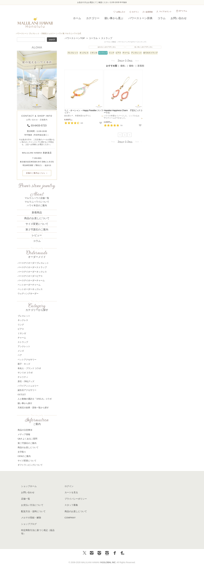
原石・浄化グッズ (26, 381)
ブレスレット (72, 53)
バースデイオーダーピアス (30, 276)
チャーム (126, 53)
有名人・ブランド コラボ (29, 368)
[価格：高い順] (132, 65)
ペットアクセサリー (27, 360)
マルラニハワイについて (37, 202)
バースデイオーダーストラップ (32, 267)
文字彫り (22, 452)
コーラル (93, 38)
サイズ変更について (37, 224)
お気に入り (120, 12)
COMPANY (70, 517)
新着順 (140, 65)
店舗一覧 (25, 498)
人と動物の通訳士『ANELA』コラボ (35, 399)
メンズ (21, 351)
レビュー (37, 235)
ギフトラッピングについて (30, 465)
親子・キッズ (24, 364)
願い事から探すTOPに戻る (143, 47)
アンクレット (136, 53)
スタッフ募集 (71, 505)
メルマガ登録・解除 (31, 517)
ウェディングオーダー (28, 293)
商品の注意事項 (25, 430)
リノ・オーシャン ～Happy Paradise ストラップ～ (83, 111)
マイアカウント (165, 12)
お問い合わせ (27, 492)
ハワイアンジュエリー (28, 386)
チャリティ (23, 377)
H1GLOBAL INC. (108, 562)
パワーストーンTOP (75, 38)
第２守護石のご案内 (37, 229)
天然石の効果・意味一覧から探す (33, 408)
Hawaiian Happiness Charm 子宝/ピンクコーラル (123, 111)
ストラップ (106, 38)
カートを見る (71, 492)
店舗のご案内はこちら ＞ (37, 173)
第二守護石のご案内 (27, 443)
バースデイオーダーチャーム (31, 280)
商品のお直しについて (36, 218)
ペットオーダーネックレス (30, 289)
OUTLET (22, 394)
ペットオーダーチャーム (29, 285)
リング (111, 53)
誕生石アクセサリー (27, 390)
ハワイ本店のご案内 (37, 205)
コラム (37, 241)
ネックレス (84, 53)
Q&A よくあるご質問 (27, 439)
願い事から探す (25, 403)
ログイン (135, 12)
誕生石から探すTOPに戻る (107, 47)
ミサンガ (93, 53)
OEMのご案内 (24, 456)
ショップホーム (29, 486)
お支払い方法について (32, 505)
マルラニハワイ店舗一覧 (37, 198)
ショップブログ (29, 524)
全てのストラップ (150, 53)
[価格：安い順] (123, 65)
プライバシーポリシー (76, 498)
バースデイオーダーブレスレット (33, 263)
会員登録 (149, 12)
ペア (20, 355)
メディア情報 (24, 434)
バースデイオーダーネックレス (32, 272)
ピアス (118, 53)
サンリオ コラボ (25, 373)
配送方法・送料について (33, 511)
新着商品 (37, 212)
